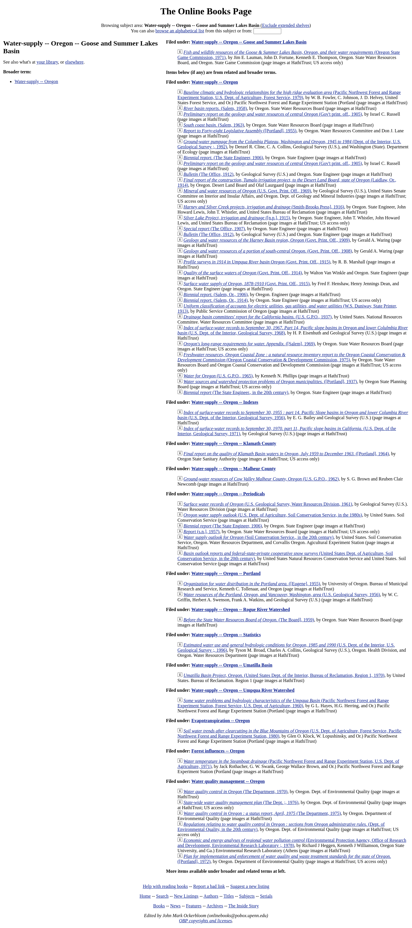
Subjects (247, 896)
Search (162, 896)
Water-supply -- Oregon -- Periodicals (228, 493)
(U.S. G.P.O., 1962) (261, 478)
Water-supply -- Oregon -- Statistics (226, 634)
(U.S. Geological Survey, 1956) (281, 594)
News (175, 905)
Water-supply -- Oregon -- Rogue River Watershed (240, 609)
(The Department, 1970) (235, 791)
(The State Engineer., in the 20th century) (235, 392)
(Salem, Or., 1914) (215, 300)
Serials (266, 896)
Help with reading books (165, 886)
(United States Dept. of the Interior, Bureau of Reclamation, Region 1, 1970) (283, 675)
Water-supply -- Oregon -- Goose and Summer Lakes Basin (248, 42)
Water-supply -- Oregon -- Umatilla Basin (231, 665)
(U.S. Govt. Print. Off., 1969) (247, 190)
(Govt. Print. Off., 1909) (266, 240)
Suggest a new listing (249, 886)
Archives (215, 905)
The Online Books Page (205, 11)
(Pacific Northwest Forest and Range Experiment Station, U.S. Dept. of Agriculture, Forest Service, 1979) (289, 95)
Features (193, 905)
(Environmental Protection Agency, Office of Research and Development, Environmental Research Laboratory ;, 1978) (291, 843)
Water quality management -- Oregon (228, 781)
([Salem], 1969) (249, 343)
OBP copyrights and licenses (205, 920)
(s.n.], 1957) (201, 531)
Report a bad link (209, 886)
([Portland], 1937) (270, 381)
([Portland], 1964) (286, 453)
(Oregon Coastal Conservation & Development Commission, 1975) (291, 357)
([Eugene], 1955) (251, 583)
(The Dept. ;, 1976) (240, 802)
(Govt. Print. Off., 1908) (267, 251)
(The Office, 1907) (214, 228)
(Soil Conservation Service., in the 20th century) (258, 537)
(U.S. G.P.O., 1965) (218, 375)
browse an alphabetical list (179, 30)
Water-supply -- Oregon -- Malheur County (233, 468)
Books (159, 905)
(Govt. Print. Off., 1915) (256, 261)
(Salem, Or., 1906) (215, 294)
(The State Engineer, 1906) (223, 157)
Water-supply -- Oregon (36, 81)
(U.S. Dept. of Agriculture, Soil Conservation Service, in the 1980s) (272, 515)
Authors (210, 896)
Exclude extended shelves (285, 25)
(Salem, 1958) (215, 108)
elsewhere (74, 62)
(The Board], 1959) (248, 619)
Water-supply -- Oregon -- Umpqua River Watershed (242, 690)
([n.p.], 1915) (236, 217)
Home (145, 896)
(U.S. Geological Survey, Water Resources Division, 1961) (267, 504)
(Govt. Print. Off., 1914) (242, 272)
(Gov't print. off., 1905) (272, 114)
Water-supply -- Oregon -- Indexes (224, 402)
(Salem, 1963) (213, 125)
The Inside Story (243, 905)
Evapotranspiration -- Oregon (220, 720)
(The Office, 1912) (208, 174)
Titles (228, 896)
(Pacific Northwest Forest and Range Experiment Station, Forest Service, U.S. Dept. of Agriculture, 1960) (283, 703)
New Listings (186, 896)
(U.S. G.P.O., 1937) (257, 316)
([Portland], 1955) (239, 130)
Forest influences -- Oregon (218, 750)
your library (47, 62)
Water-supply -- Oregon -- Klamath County (233, 443)
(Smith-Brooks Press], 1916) (263, 206)
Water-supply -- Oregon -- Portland (226, 573)
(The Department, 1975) (262, 813)
